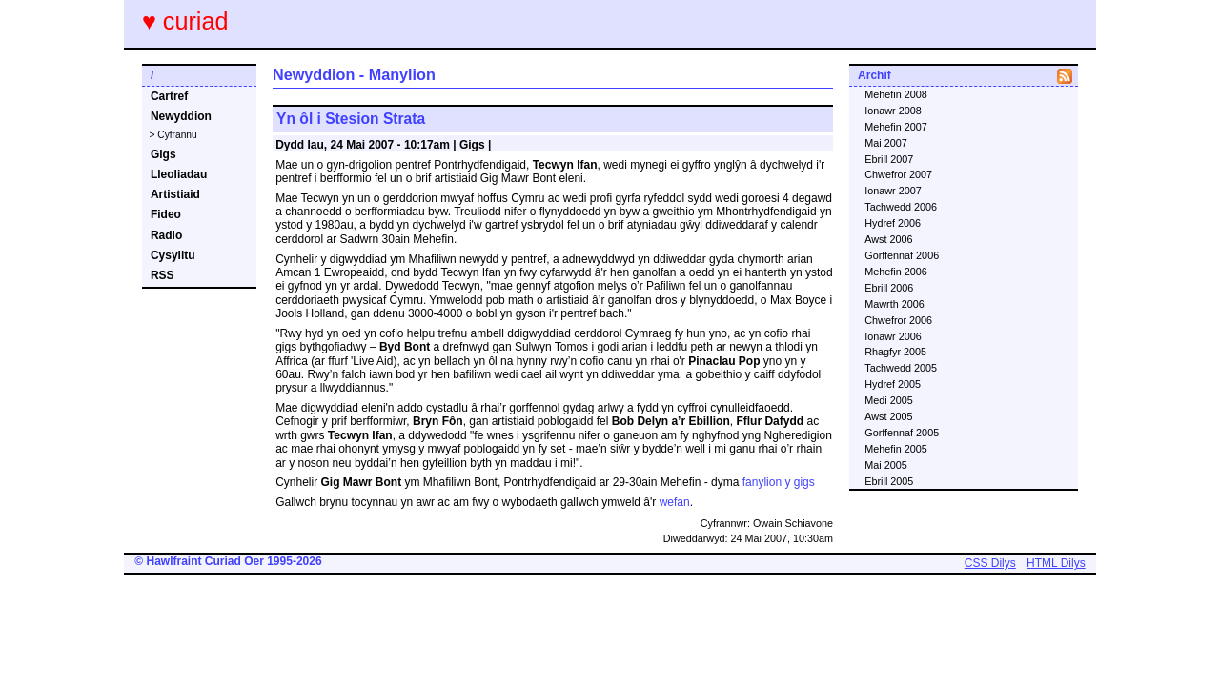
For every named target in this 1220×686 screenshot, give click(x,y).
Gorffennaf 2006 (901, 255)
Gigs (163, 154)
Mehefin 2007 (895, 126)
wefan (675, 502)
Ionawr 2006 (892, 336)
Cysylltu (173, 255)
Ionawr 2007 (892, 190)
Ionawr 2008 (892, 110)
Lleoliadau (179, 174)
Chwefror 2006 (898, 320)
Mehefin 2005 (895, 448)
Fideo (166, 214)
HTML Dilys (1056, 563)
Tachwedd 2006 (900, 206)
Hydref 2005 (892, 384)
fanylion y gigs (778, 482)
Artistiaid (175, 194)
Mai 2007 (885, 143)
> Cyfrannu (173, 135)
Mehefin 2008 (895, 94)
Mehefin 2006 (895, 271)
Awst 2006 (888, 239)
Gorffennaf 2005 (901, 432)
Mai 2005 (885, 465)
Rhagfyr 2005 (895, 351)
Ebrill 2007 (888, 159)
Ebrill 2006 (888, 287)
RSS (162, 275)
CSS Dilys (990, 563)
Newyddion (181, 116)
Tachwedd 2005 (900, 367)
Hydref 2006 (892, 223)
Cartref (169, 96)
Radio (166, 235)
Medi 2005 (888, 400)
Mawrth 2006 (894, 304)
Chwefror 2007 (898, 174)
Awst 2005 (888, 416)
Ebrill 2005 (888, 481)
